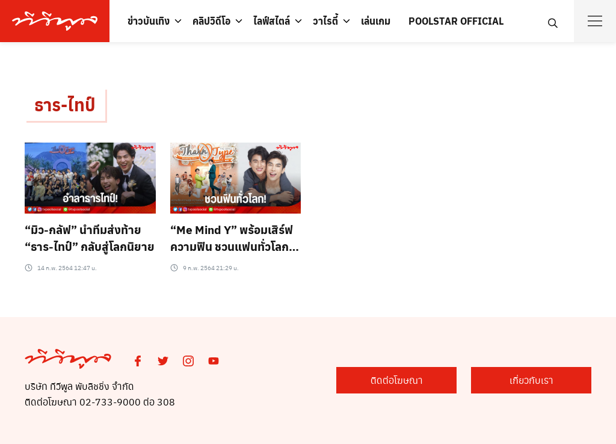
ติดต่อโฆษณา (397, 380)
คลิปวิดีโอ (211, 21)
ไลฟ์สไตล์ (271, 21)
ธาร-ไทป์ (65, 104)
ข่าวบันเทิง (149, 21)
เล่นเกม (375, 21)
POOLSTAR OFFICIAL (456, 21)
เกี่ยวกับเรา (531, 380)
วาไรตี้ (325, 21)
